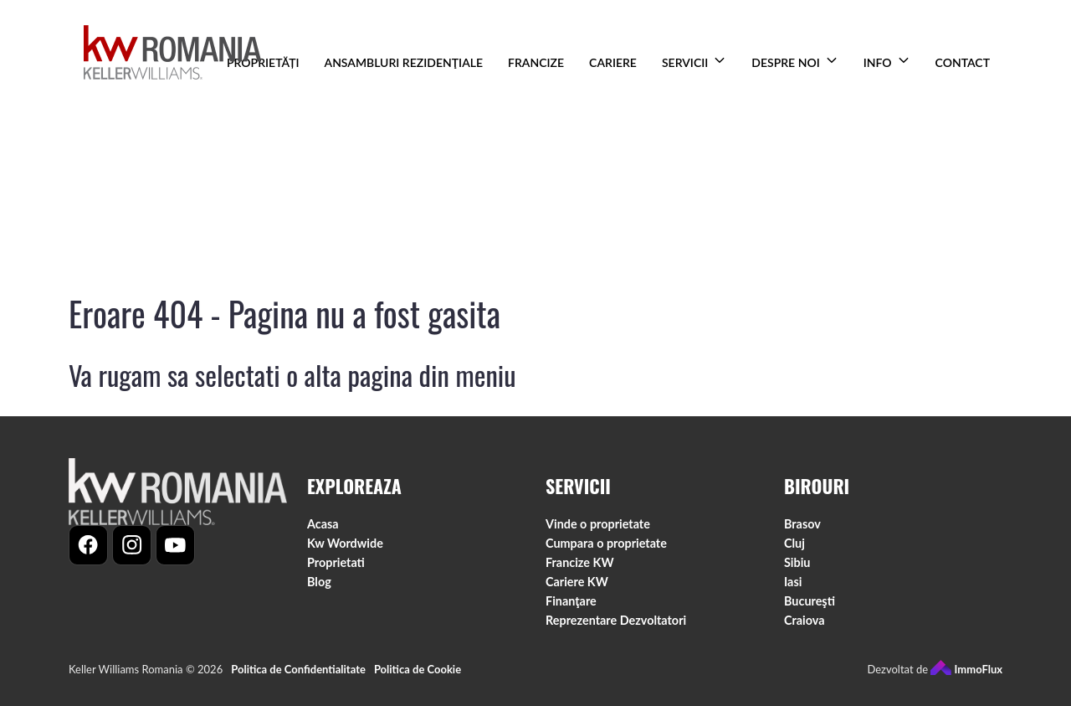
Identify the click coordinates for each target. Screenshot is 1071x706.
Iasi (793, 582)
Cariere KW (577, 582)
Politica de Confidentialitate (298, 669)
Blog (319, 582)
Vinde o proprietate (598, 524)
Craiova (804, 620)
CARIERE (613, 62)
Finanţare (571, 601)
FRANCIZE (536, 62)
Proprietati (336, 562)
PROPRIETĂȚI (263, 62)
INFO (877, 62)
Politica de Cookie (417, 669)
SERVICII (685, 62)
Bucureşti (809, 601)
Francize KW (580, 562)
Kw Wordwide (345, 543)
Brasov (802, 524)
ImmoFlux (966, 669)
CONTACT (962, 62)
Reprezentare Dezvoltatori (616, 620)
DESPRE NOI (785, 62)
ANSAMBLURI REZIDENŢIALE (404, 62)
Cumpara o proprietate (606, 543)
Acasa (323, 524)
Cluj (794, 543)
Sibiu (797, 562)
